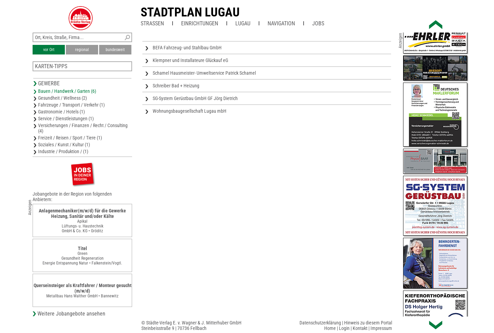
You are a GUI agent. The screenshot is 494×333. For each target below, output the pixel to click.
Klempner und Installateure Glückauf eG (190, 60)
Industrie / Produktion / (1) (63, 151)
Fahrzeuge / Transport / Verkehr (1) (71, 105)
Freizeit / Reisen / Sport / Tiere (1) (70, 137)
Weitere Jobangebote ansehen (71, 313)
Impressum (381, 328)
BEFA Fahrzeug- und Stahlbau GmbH (187, 47)
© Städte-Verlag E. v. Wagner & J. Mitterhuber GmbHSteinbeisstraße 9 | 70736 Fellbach (191, 325)
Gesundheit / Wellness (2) (62, 98)
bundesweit (115, 49)
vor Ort (49, 49)
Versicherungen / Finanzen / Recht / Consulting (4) (83, 128)
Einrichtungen (199, 23)
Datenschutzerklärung (320, 322)
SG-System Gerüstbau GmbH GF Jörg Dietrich (195, 98)
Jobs (318, 23)
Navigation (281, 23)
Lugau (242, 23)
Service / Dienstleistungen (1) (66, 118)
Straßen (152, 23)
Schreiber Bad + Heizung (176, 85)
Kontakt (360, 328)
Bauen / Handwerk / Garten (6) (67, 91)
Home (330, 328)
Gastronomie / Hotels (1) (61, 111)
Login (344, 328)
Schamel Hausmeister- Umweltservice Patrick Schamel (204, 73)
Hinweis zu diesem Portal (368, 322)
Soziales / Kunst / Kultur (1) (64, 144)
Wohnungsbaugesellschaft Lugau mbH (189, 111)
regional (82, 49)
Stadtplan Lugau (190, 12)
